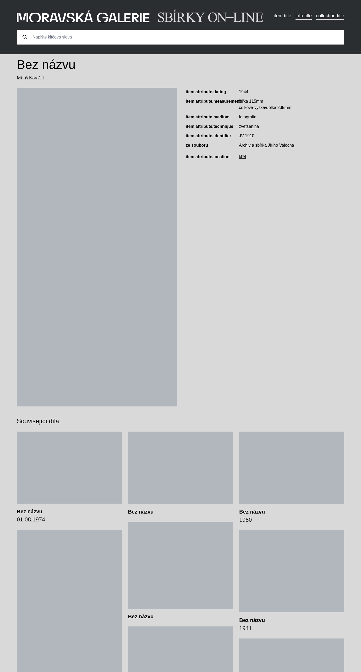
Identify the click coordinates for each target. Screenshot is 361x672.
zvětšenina (249, 126)
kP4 (242, 157)
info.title (304, 15)
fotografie (247, 117)
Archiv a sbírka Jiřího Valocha (266, 145)
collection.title (330, 15)
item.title (282, 15)
